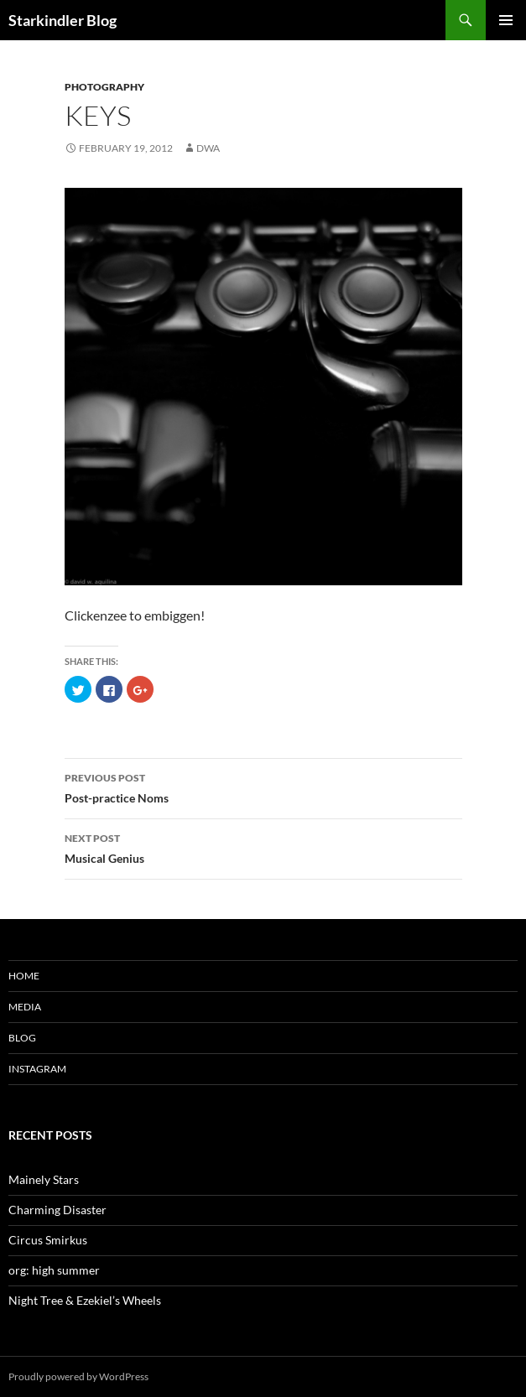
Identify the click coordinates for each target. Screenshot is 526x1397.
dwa (208, 148)
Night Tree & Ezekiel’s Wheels (84, 1300)
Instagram (37, 1068)
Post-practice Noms (263, 786)
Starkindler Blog (62, 20)
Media (24, 1006)
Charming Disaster (57, 1209)
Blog (22, 1037)
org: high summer (54, 1270)
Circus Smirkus (47, 1240)
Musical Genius (263, 846)
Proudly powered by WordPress (78, 1376)
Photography (104, 86)
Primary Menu (506, 20)
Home (23, 975)
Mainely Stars (43, 1179)
